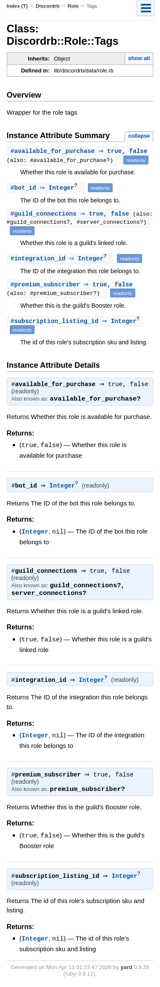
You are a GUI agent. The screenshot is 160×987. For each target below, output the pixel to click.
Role (73, 6)
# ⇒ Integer (47, 188)
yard (126, 968)
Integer (64, 487)
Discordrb (48, 6)
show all (139, 58)
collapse (139, 136)
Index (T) (17, 6)
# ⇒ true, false (80, 151)
